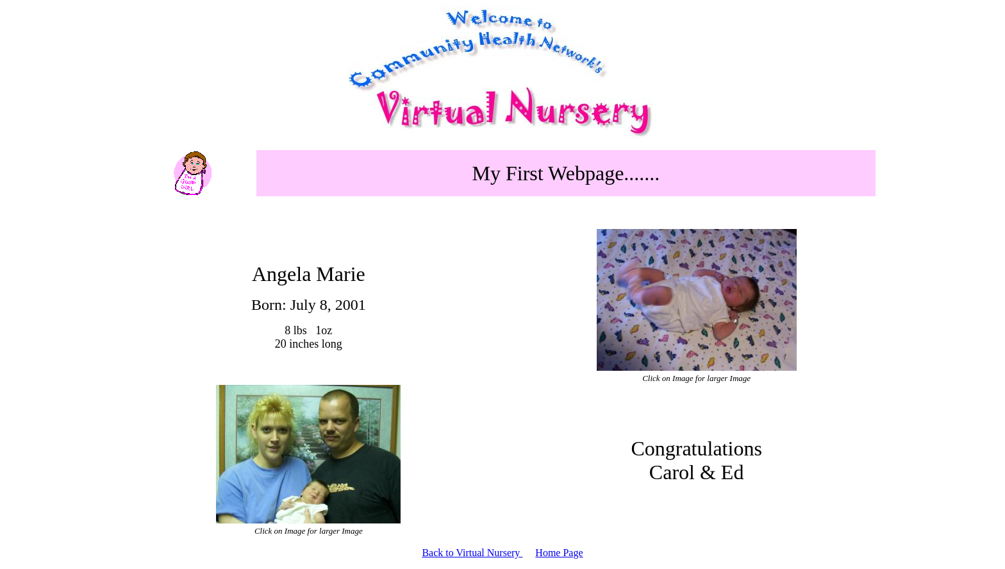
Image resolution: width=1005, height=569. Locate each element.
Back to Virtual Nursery (472, 552)
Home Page (559, 552)
